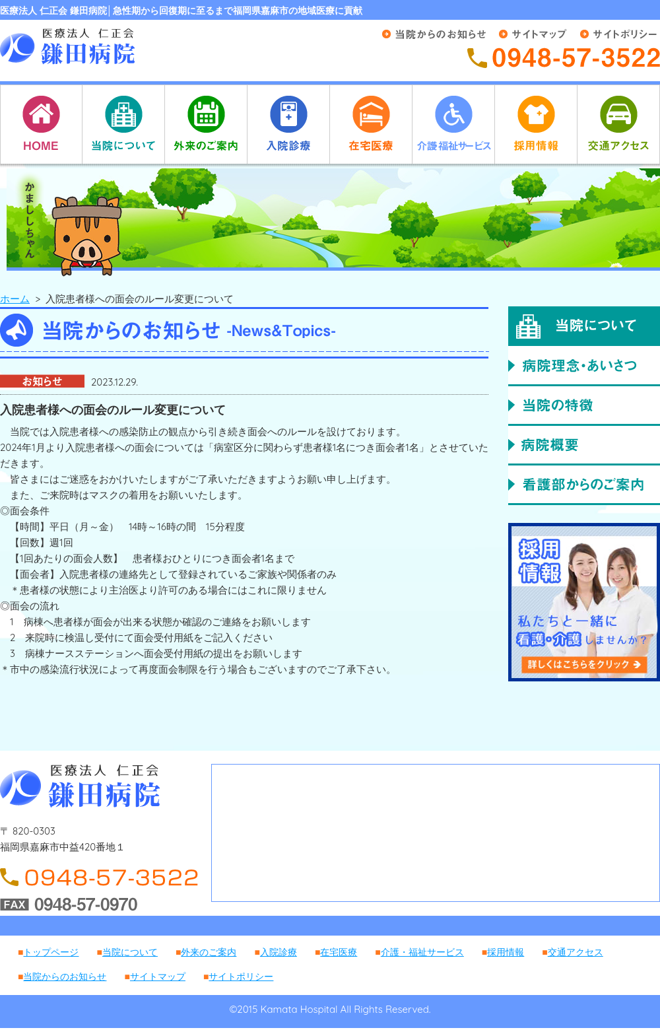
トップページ (51, 952)
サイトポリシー (241, 976)
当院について (130, 952)
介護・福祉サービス (422, 952)
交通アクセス (575, 952)
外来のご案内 (208, 952)
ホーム (15, 298)
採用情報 (505, 952)
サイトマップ (157, 976)
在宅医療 (338, 952)
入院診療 (278, 952)
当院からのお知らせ (64, 976)
